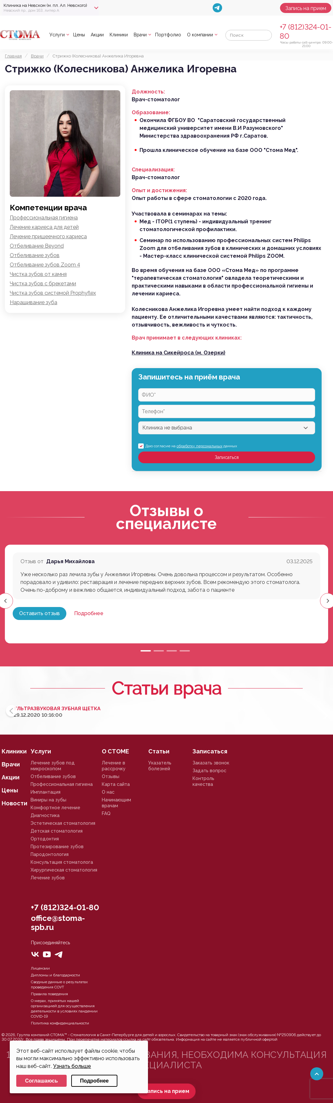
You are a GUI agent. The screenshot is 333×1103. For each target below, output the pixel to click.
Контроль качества (203, 781)
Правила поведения (49, 994)
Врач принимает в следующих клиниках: (187, 338)
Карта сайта (116, 784)
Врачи (140, 34)
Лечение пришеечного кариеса (48, 236)
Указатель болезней (159, 765)
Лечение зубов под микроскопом (53, 765)
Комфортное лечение (55, 807)
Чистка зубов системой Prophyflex (53, 293)
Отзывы (110, 776)
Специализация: (153, 170)
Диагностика (45, 815)
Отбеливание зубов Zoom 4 (45, 265)
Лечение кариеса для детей (44, 227)
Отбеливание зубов (35, 255)
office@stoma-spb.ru (58, 922)
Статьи (158, 751)
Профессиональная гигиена (44, 218)
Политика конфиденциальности (60, 1023)
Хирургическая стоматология (64, 870)
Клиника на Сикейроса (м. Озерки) (178, 353)
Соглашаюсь (41, 1081)
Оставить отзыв (39, 613)
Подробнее (88, 613)
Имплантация (45, 792)
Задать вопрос (209, 770)
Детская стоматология (57, 831)
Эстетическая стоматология (63, 823)
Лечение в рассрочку (114, 765)
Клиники (119, 34)
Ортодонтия (45, 838)
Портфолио (168, 34)
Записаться (227, 457)
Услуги (57, 34)
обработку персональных (199, 446)
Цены (79, 34)
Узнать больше (72, 1066)
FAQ (106, 813)
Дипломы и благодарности (55, 975)
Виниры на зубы (48, 799)
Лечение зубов (48, 877)
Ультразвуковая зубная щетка (57, 709)
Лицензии (40, 968)
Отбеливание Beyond (37, 246)
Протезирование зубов (57, 846)
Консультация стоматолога (62, 862)
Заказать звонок (211, 762)
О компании (200, 34)
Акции (97, 34)
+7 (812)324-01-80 (65, 907)
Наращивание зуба (33, 302)
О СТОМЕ (115, 751)
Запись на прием (305, 8)
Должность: (148, 92)
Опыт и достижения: (159, 190)
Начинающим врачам (116, 802)
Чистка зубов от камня (38, 274)
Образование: (151, 112)
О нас (108, 792)
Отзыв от (32, 561)
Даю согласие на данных (191, 446)
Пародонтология (50, 854)
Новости (14, 803)
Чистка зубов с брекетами (43, 283)
